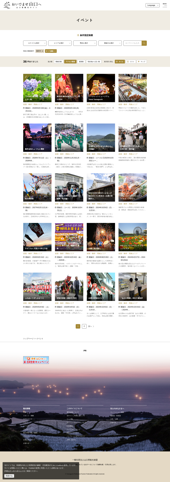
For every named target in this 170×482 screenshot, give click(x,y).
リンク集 (70, 419)
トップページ (28, 339)
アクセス (26, 436)
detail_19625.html (133, 295)
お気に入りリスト (29, 440)
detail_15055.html (69, 96)
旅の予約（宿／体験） (30, 433)
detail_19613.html (37, 146)
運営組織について (73, 412)
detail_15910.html (37, 245)
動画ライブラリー (73, 433)
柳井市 (38, 51)
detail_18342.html (101, 146)
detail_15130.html (37, 295)
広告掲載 (70, 426)
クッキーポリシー (16, 471)
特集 (24, 412)
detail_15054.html (101, 245)
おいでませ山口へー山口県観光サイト (18, 3)
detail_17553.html (133, 146)
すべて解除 (49, 51)
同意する (9, 476)
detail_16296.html (133, 245)
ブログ (25, 429)
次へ (90, 326)
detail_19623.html (133, 96)
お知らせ (26, 443)
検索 (143, 43)
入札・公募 (114, 419)
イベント (26, 426)
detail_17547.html (69, 146)
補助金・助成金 (115, 416)
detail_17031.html (69, 245)
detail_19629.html (101, 96)
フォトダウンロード (73, 429)
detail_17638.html (69, 195)
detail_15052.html (69, 295)
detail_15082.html (37, 195)
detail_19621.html (133, 195)
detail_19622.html (101, 295)
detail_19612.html (101, 195)
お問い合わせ (71, 440)
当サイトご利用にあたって (76, 416)
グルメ (25, 422)
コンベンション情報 (117, 412)
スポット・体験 (28, 416)
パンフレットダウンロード (76, 436)
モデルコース (27, 419)
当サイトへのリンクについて (76, 422)
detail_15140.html (37, 96)
